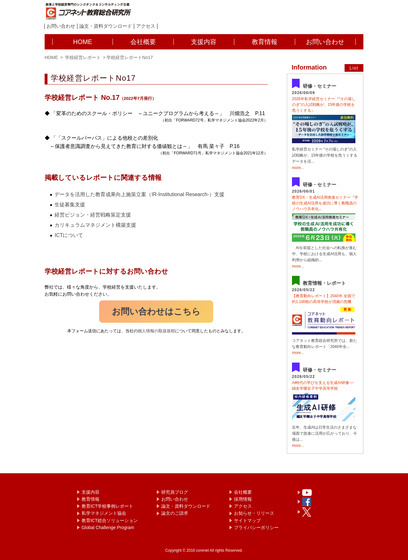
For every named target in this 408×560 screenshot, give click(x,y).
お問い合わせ (61, 26)
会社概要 (243, 492)
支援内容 (90, 492)
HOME (51, 57)
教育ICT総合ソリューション (110, 520)
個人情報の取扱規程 (156, 330)
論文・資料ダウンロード (105, 26)
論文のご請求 (174, 513)
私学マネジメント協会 (104, 513)
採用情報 (243, 499)
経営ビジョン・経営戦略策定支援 (93, 214)
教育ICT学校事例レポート (108, 506)
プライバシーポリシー (256, 527)
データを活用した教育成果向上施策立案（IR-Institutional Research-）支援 (139, 194)
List (354, 67)
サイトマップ (247, 520)
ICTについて (69, 235)
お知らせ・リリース (254, 513)
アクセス (145, 26)
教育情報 (90, 499)
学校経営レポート (82, 57)
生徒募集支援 (70, 204)
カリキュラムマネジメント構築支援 (95, 225)
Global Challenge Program (108, 527)
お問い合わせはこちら (156, 311)
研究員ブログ (174, 492)
